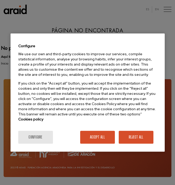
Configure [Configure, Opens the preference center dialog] (35, 137)
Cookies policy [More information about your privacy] (30, 119)
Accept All (97, 137)
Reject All (136, 137)
